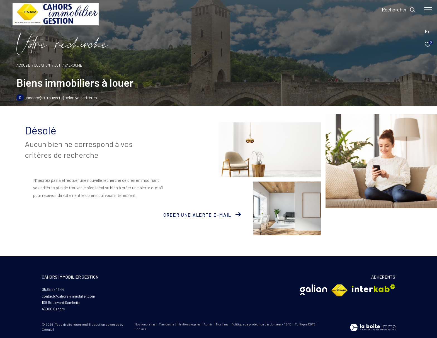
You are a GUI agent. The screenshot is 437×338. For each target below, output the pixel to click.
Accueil (23, 65)
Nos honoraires (145, 324)
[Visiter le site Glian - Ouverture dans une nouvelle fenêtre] (313, 289)
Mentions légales (189, 324)
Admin (208, 324)
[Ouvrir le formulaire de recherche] (399, 10)
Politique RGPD (305, 324)
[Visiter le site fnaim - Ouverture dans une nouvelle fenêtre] (339, 290)
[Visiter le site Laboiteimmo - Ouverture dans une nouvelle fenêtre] (372, 328)
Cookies (140, 329)
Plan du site (167, 324)
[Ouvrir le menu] (428, 10)
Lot (57, 65)
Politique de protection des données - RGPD (262, 324)
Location (42, 65)
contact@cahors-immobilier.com (68, 296)
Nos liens (222, 324)
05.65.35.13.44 (53, 289)
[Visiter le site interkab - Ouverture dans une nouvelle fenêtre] (373, 288)
